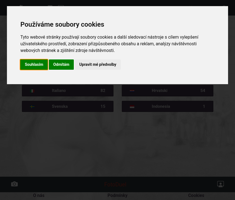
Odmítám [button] (61, 64)
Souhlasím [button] (34, 64)
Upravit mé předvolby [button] (97, 64)
